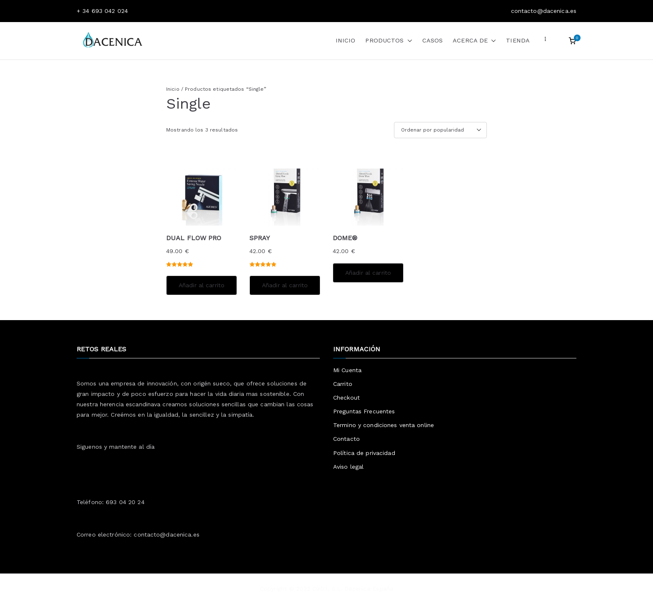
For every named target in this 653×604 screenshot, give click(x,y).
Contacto (346, 438)
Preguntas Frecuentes (364, 411)
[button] (408, 40)
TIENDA (518, 40)
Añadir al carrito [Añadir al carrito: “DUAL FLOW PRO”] (201, 285)
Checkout (346, 397)
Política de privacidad (364, 453)
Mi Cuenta (347, 370)
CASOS (432, 40)
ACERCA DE (474, 40)
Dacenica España (368, 588)
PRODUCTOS (388, 40)
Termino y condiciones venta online (383, 425)
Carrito (342, 383)
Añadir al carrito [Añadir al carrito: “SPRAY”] (285, 285)
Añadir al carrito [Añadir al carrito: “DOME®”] (368, 272)
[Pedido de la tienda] (440, 130)
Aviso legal (348, 466)
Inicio (172, 89)
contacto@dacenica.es (166, 534)
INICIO (346, 40)
